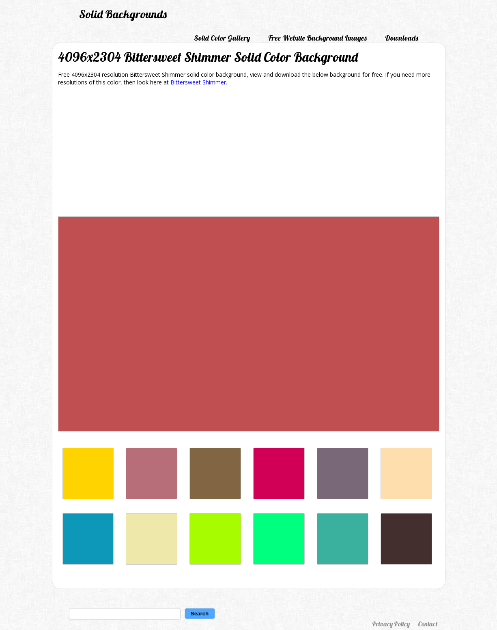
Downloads (401, 38)
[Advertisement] (248, 152)
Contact (427, 624)
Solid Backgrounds (123, 14)
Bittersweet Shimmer (198, 82)
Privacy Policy (391, 624)
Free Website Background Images (317, 38)
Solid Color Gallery (222, 38)
